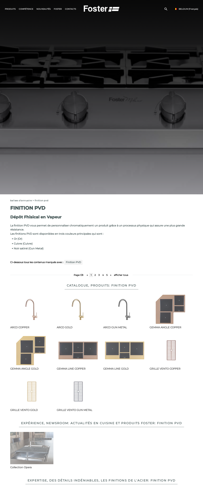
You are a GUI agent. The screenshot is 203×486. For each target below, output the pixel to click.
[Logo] (101, 8)
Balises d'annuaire (21, 200)
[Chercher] (166, 9)
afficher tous (121, 275)
